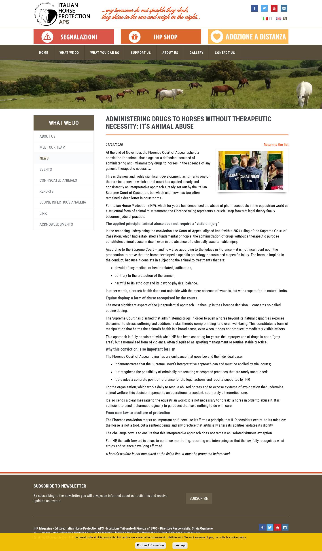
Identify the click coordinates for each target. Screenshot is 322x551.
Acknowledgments (56, 224)
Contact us (225, 53)
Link (43, 213)
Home (43, 53)
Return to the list (276, 144)
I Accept (180, 545)
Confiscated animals (58, 180)
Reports (46, 191)
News (44, 158)
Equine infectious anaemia (63, 202)
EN (281, 18)
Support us (141, 53)
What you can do (104, 53)
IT (267, 18)
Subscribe (199, 498)
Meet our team (52, 147)
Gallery (196, 53)
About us (170, 53)
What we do (69, 53)
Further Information (150, 545)
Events (46, 169)
